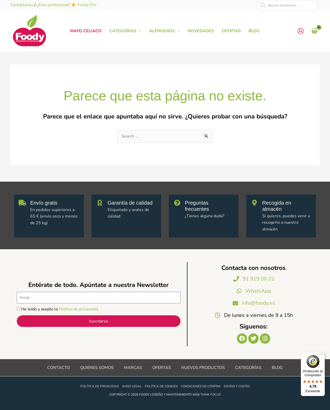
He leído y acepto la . (60, 309)
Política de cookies (161, 386)
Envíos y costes (237, 386)
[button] (139, 31)
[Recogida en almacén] (254, 203)
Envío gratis (43, 203)
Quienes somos (97, 368)
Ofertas (161, 368)
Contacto (58, 368)
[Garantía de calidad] (100, 203)
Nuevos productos (203, 368)
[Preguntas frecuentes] (177, 203)
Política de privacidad (78, 309)
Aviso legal (132, 386)
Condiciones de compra (201, 386)
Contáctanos (21, 5)
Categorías (248, 368)
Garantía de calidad (130, 203)
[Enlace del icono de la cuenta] (300, 31)
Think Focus (210, 394)
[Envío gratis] (22, 203)
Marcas (133, 368)
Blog (277, 368)
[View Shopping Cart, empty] (314, 31)
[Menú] (322, 355)
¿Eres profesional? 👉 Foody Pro (66, 5)
